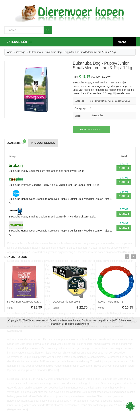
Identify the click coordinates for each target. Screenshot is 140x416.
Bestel (123, 168)
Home (8, 52)
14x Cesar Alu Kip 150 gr (66, 301)
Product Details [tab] (43, 142)
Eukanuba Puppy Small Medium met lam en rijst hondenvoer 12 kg (46, 170)
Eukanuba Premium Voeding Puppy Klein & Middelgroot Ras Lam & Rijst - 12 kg (54, 184)
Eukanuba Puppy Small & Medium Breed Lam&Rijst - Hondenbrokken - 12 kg (52, 216)
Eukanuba (35, 52)
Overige (20, 52)
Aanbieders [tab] (16, 142)
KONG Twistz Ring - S (110, 301)
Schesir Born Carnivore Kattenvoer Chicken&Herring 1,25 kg (41, 301)
